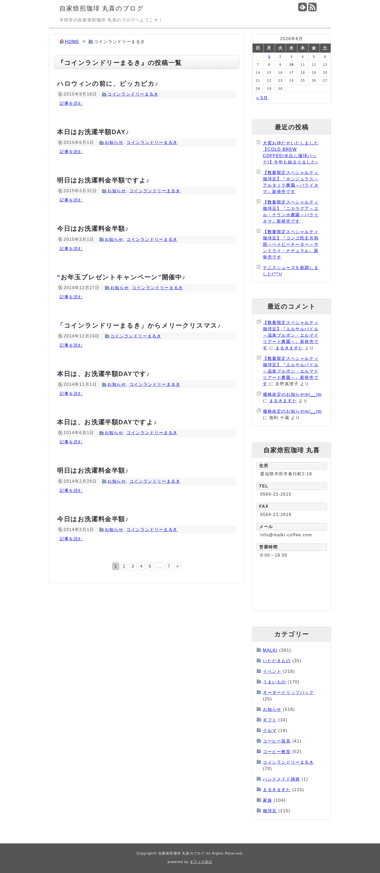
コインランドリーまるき (133, 94)
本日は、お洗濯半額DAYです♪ (103, 373)
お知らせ (114, 142)
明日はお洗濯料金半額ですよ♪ (103, 180)
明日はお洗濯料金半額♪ (93, 470)
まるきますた (289, 348)
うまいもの (274, 682)
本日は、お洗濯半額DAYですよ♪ (107, 422)
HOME (72, 41)
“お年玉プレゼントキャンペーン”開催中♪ (121, 277)
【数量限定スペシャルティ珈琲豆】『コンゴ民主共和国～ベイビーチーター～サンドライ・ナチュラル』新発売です (291, 244)
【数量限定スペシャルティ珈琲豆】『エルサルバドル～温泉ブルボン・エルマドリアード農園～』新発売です (291, 335)
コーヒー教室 (277, 751)
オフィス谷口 (201, 862)
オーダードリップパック (288, 692)
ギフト (270, 720)
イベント (272, 671)
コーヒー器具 (277, 741)
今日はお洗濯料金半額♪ (93, 228)
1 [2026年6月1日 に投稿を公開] (269, 57)
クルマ (270, 730)
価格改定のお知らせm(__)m (292, 394)
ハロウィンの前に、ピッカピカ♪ (107, 83)
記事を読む (71, 103)
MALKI (270, 650)
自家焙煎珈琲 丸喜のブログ (101, 8)
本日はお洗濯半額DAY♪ (93, 131)
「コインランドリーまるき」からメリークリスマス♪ (139, 325)
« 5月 (262, 98)
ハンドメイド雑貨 (281, 779)
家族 (267, 800)
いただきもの (277, 661)
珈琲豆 (270, 811)
